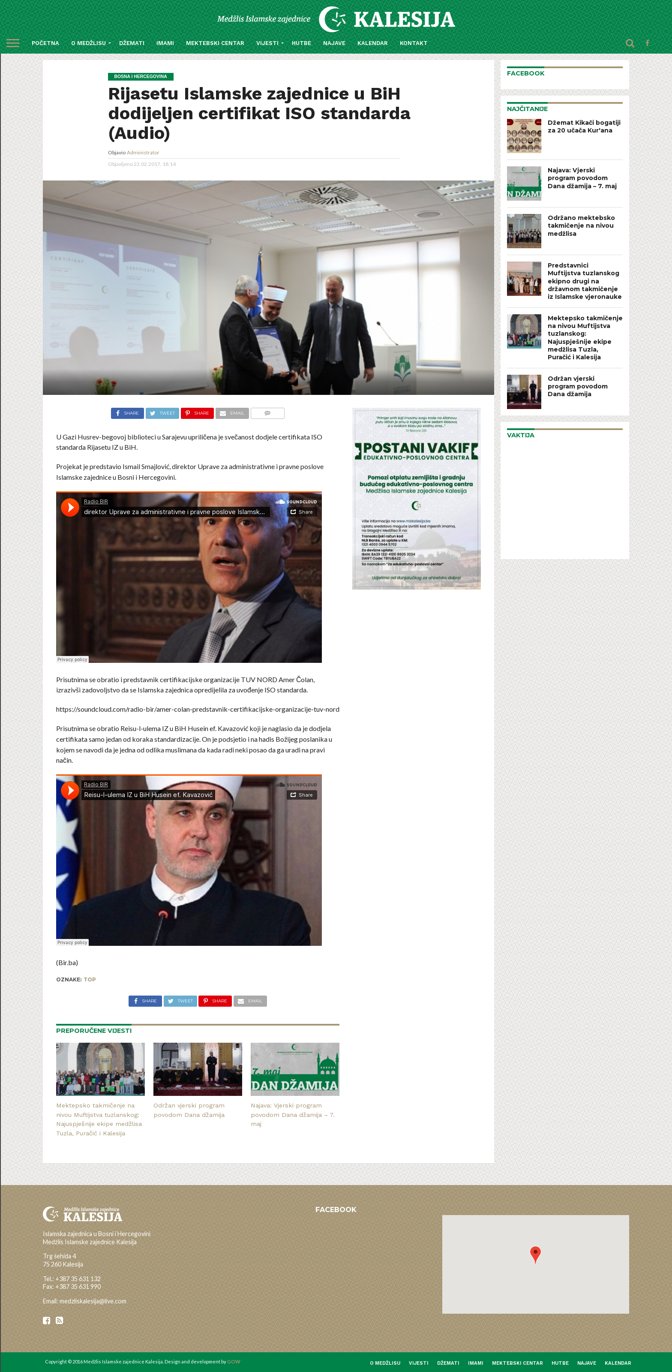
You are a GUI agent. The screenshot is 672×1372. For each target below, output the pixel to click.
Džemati (131, 43)
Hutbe (301, 43)
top (90, 979)
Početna (45, 43)
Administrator (143, 152)
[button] (535, 1255)
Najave (334, 43)
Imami (165, 43)
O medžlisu (88, 43)
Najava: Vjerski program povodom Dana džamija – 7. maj (293, 1114)
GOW (233, 1361)
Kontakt (414, 43)
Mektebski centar (215, 43)
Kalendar (372, 43)
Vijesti (267, 43)
